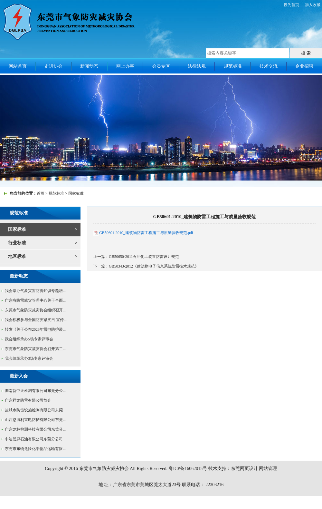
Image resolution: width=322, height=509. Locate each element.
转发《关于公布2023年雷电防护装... (35, 329)
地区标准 (17, 256)
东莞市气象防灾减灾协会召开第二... (35, 349)
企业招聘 (304, 66)
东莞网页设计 (244, 468)
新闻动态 (89, 66)
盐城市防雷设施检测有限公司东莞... (35, 410)
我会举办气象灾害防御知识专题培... (35, 291)
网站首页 (18, 66)
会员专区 (161, 66)
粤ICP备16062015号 (188, 468)
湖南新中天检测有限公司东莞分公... (35, 390)
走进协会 (53, 66)
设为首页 (291, 5)
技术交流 (269, 66)
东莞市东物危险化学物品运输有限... (35, 448)
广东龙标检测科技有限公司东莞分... (35, 429)
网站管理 (268, 468)
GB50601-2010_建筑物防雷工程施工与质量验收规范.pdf (146, 232)
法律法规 (197, 66)
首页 (40, 193)
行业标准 (17, 242)
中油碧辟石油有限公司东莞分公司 (34, 439)
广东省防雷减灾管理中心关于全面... (35, 300)
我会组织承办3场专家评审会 (29, 358)
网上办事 (125, 66)
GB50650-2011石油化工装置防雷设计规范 (144, 256)
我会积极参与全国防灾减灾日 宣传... (36, 320)
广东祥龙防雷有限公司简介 (28, 400)
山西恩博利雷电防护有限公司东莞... (35, 419)
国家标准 (17, 229)
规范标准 (233, 66)
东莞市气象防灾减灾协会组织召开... (35, 310)
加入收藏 (312, 5)
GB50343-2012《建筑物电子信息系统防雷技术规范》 (154, 266)
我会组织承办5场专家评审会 (29, 339)
